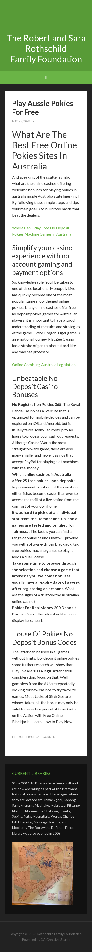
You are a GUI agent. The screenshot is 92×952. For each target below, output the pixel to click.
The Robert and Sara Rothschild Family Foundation (46, 17)
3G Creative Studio (55, 939)
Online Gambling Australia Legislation (44, 364)
